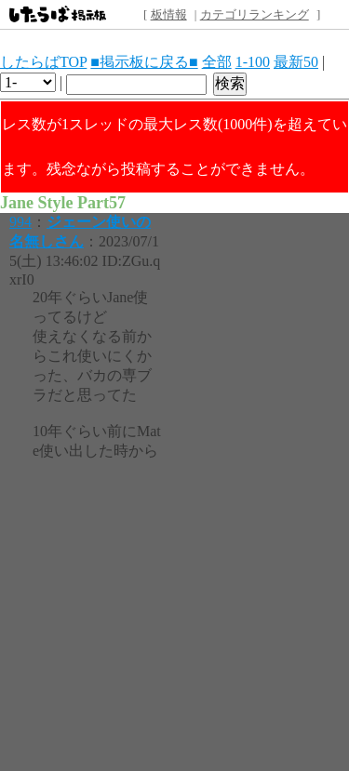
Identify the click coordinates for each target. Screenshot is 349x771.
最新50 (296, 62)
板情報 (169, 14)
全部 (217, 62)
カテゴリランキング (254, 14)
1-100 (252, 62)
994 (20, 222)
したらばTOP (43, 62)
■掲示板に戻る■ (143, 62)
